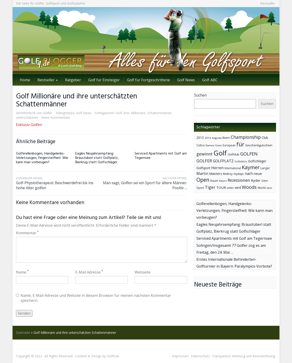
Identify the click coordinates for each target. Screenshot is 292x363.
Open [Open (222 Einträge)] (202, 179)
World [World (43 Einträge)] (262, 188)
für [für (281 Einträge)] (240, 144)
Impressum (180, 356)
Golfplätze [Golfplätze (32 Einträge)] (241, 161)
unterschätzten (27, 117)
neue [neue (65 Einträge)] (258, 173)
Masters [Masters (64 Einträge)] (215, 173)
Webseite (143, 272)
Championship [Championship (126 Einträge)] (246, 137)
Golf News (186, 79)
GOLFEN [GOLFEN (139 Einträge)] (249, 154)
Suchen (200, 95)
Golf (119, 113)
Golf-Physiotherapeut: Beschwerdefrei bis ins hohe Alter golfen (59, 183)
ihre (126, 113)
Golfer (47, 113)
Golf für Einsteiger (104, 79)
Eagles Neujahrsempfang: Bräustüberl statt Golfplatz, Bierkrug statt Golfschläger (97, 158)
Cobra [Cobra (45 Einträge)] (200, 145)
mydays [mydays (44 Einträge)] (239, 174)
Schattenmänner (159, 113)
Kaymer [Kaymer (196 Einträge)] (251, 167)
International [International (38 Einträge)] (232, 168)
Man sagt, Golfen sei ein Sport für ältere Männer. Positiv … (144, 183)
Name (22, 272)
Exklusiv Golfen (29, 124)
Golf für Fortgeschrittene (148, 79)
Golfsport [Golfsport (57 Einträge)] (203, 168)
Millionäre (138, 113)
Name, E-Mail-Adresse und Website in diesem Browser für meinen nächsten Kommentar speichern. (93, 298)
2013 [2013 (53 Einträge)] (200, 137)
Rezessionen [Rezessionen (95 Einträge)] (239, 180)
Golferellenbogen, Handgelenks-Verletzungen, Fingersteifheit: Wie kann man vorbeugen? (42, 158)
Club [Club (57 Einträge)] (265, 137)
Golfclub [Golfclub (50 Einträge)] (233, 154)
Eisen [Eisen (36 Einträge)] (218, 145)
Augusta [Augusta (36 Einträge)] (217, 137)
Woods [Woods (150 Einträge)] (249, 187)
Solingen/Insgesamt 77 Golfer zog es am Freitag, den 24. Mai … (231, 249)
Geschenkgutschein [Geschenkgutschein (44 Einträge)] (258, 145)
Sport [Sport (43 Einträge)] (200, 188)
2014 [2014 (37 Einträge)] (208, 137)
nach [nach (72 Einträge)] (249, 173)
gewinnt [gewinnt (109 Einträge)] (204, 154)
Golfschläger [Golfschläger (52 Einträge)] (257, 161)
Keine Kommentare (55, 117)
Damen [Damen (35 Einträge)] (210, 145)
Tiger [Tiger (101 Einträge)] (210, 187)
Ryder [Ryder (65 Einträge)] (256, 180)
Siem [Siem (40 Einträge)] (264, 181)
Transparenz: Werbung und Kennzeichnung (243, 356)
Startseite (23, 332)
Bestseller (267, 3)
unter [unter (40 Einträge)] (230, 188)
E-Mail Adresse (89, 272)
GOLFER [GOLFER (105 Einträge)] (204, 160)
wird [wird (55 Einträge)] (238, 187)
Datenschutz (200, 356)
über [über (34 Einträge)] (269, 187)
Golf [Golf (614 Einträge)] (220, 153)
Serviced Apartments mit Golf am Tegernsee (161, 156)
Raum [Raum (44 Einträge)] (214, 181)
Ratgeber (73, 79)
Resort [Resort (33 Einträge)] (223, 180)
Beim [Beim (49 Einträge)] (226, 138)
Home (25, 79)
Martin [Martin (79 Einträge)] (202, 173)
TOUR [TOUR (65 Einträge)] (221, 187)
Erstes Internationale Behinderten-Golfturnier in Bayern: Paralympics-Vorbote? (234, 263)
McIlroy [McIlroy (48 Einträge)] (228, 174)
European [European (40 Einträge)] (229, 145)
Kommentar (27, 232)
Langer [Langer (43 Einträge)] (265, 168)
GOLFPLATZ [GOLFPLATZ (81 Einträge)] (223, 160)
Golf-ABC (210, 79)
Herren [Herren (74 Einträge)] (217, 167)
